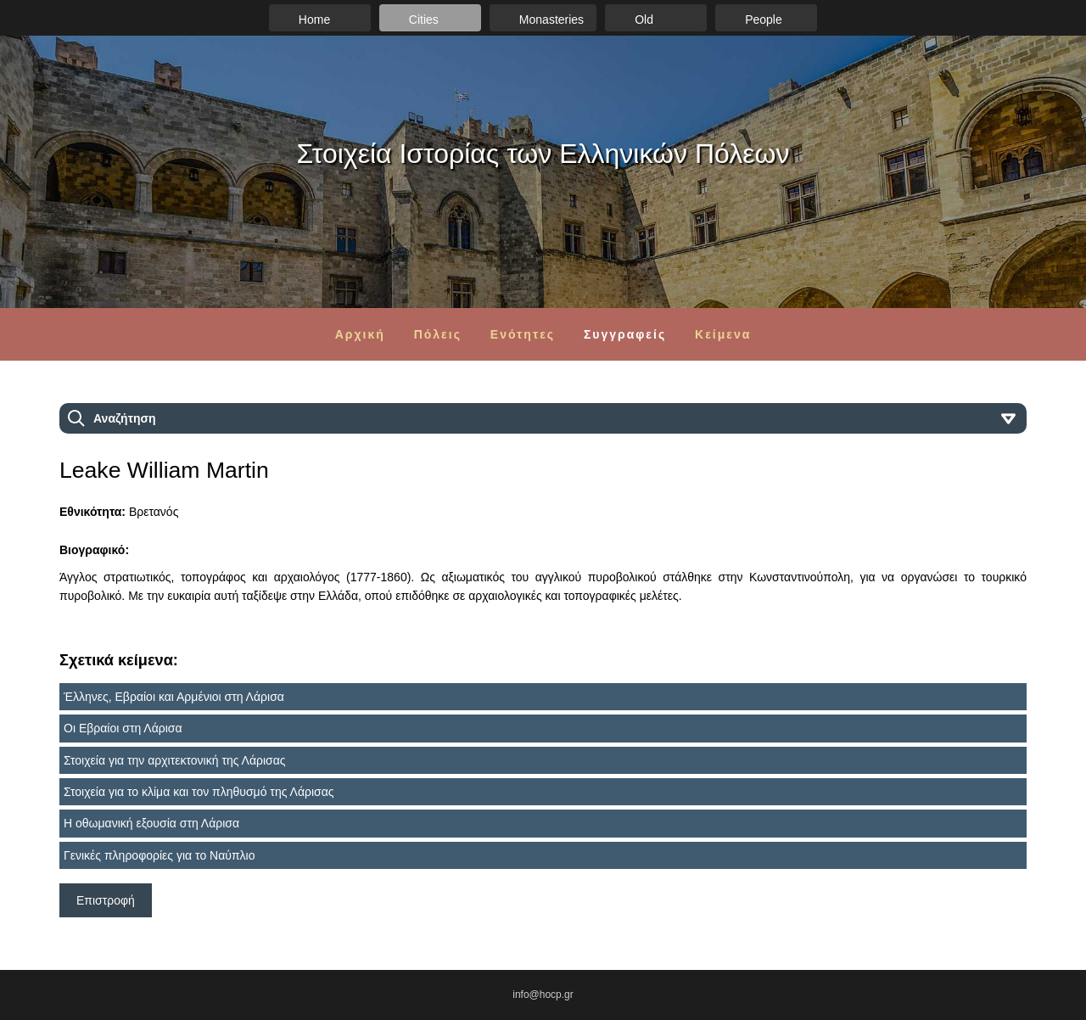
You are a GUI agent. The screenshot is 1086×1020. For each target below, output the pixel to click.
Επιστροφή (105, 900)
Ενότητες (522, 334)
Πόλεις (438, 334)
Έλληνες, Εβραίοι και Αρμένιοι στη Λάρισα (174, 696)
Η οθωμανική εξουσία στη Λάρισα (151, 823)
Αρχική (360, 334)
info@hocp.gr (543, 994)
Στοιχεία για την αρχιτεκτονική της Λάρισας (175, 760)
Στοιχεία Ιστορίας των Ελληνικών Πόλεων (543, 153)
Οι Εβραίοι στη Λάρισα (123, 728)
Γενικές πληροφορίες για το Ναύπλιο (159, 855)
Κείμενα (723, 334)
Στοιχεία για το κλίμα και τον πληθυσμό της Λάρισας (199, 792)
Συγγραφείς (625, 334)
